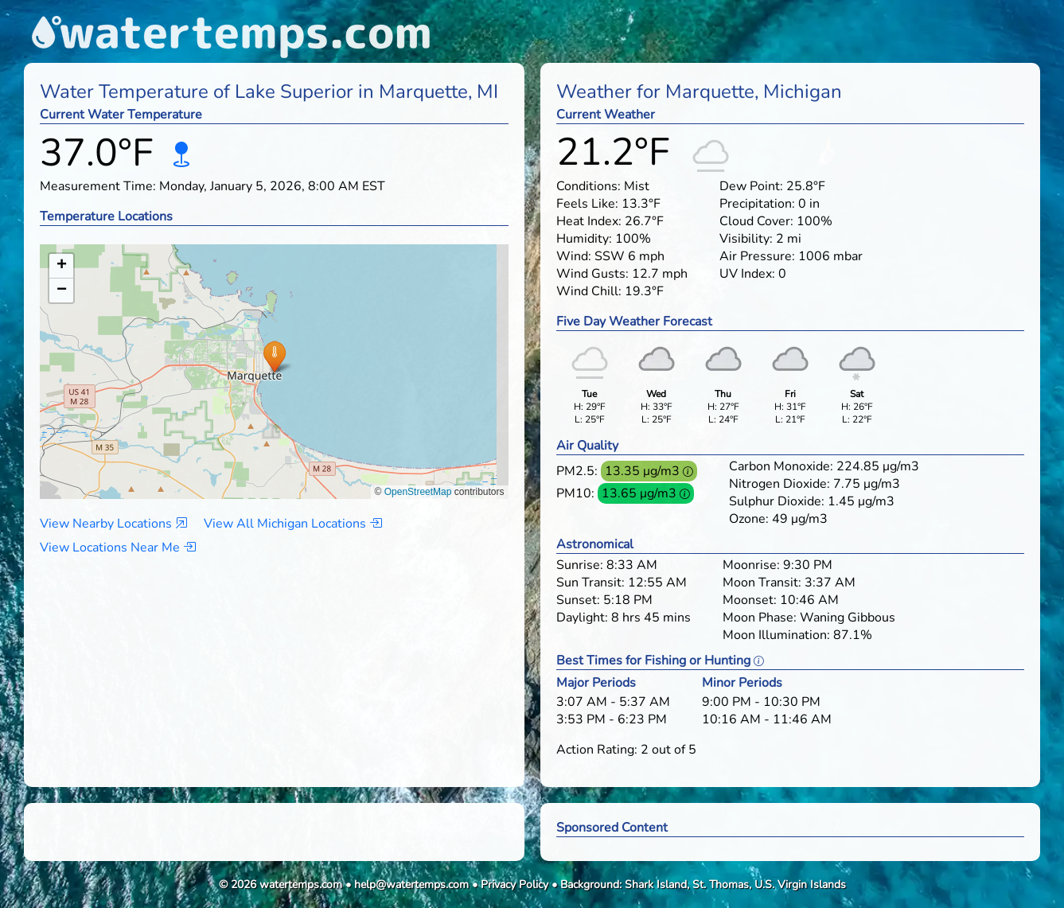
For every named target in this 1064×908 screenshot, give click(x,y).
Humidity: (584, 238)
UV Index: (747, 274)
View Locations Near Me (118, 547)
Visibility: (746, 238)
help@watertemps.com (411, 884)
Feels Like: (587, 203)
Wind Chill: (589, 291)
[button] (274, 356)
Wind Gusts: (592, 274)
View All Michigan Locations (293, 523)
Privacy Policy (514, 884)
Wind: (573, 256)
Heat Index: (589, 221)
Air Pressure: (757, 256)
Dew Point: (751, 186)
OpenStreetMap (418, 491)
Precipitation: (757, 203)
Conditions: (588, 186)
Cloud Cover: (756, 221)
